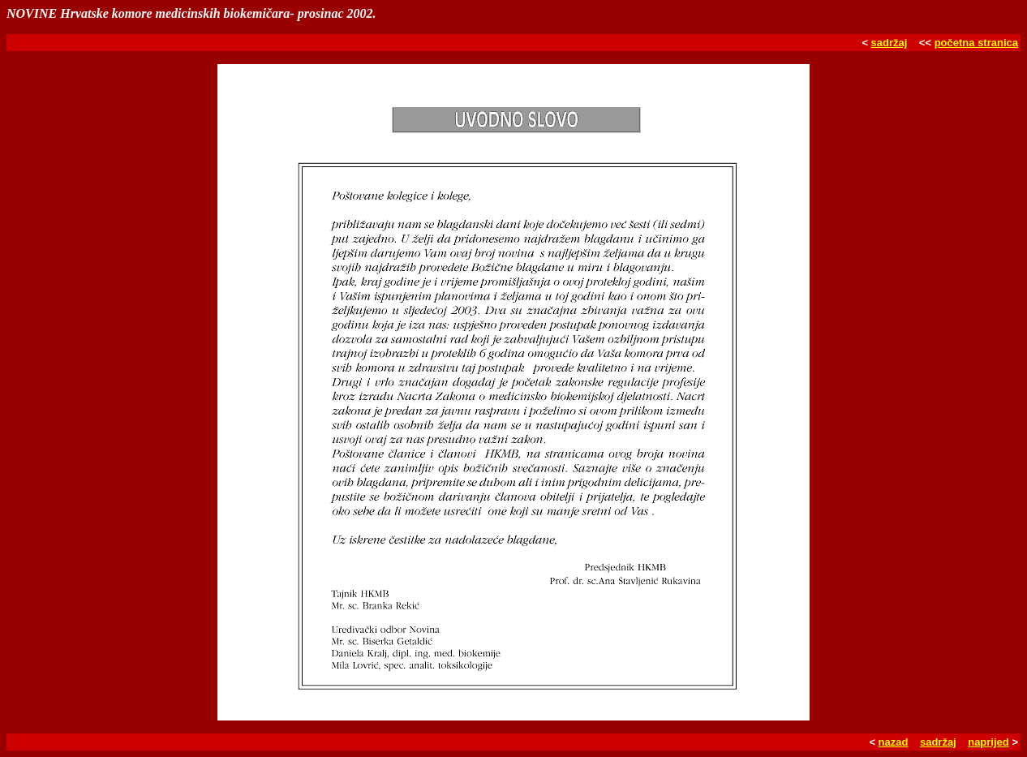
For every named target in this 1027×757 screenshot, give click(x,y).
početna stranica (976, 43)
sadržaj (889, 43)
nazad (894, 742)
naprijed (988, 742)
